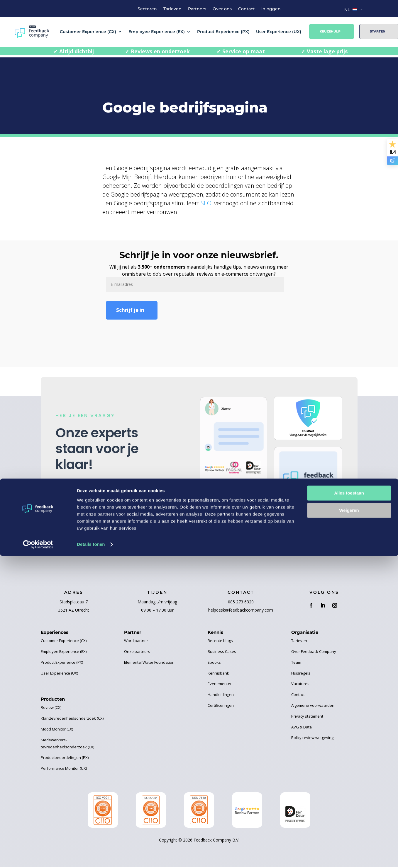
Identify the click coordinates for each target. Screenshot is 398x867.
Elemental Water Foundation (149, 662)
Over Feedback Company (313, 651)
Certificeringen (221, 705)
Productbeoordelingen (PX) (65, 757)
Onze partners (137, 651)
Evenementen (220, 683)
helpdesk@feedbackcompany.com (240, 610)
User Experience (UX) (278, 31)
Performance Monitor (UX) (64, 768)
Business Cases (222, 651)
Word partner (136, 640)
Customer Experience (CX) (88, 31)
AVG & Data (301, 727)
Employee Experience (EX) (156, 31)
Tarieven (172, 9)
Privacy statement (307, 716)
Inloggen (271, 9)
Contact (246, 9)
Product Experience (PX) (223, 31)
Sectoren (147, 9)
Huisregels (300, 673)
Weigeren (349, 821)
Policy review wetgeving (312, 737)
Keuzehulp (330, 31)
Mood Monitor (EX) (57, 729)
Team (296, 662)
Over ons (222, 9)
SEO (206, 203)
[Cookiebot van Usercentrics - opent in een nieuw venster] (38, 855)
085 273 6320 (241, 602)
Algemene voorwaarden (312, 705)
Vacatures (300, 683)
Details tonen (91, 855)
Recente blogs (220, 640)
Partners (197, 9)
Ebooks (214, 662)
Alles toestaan (349, 804)
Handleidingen (221, 694)
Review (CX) (51, 707)
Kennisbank (218, 673)
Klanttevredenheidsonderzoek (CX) (72, 718)
